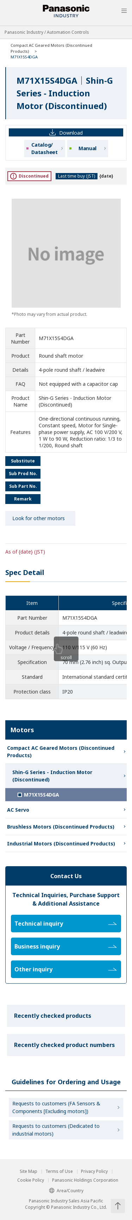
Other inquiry (65, 969)
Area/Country (66, 1191)
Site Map (28, 1171)
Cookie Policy (30, 1180)
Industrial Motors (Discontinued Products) (61, 843)
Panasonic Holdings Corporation (85, 1180)
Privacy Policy (94, 1171)
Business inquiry (65, 946)
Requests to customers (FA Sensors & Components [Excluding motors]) (56, 1107)
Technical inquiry (65, 923)
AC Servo (18, 809)
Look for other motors (38, 518)
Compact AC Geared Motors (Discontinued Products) (60, 752)
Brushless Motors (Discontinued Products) (60, 826)
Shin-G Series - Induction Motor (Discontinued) (52, 776)
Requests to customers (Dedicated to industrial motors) (56, 1130)
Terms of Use (59, 1171)
